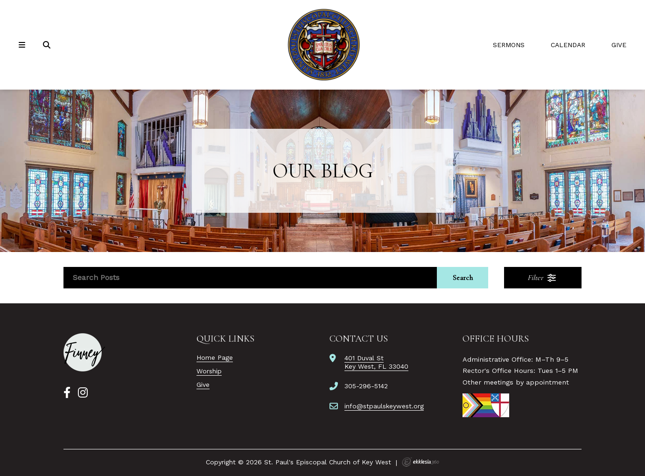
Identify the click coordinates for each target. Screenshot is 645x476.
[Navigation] (23, 45)
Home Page (214, 357)
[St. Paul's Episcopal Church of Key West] (322, 44)
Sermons (509, 45)
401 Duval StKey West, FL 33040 (376, 362)
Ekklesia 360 (420, 462)
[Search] (47, 45)
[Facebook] (66, 392)
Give (618, 45)
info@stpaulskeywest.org (384, 406)
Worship (209, 371)
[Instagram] (83, 392)
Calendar (568, 45)
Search (463, 277)
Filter (542, 277)
